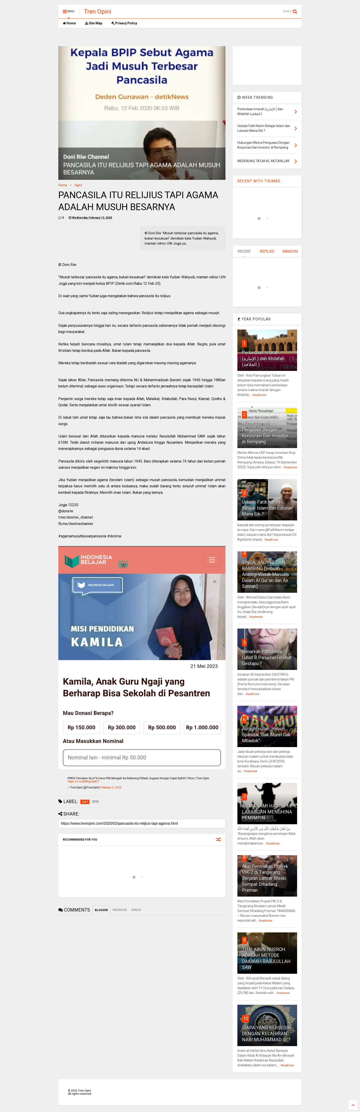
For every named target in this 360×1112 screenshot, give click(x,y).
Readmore (259, 395)
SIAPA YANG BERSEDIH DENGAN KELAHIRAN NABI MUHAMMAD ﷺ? (266, 1033)
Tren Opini (97, 11)
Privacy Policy (124, 23)
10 (245, 1018)
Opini (78, 185)
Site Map (93, 23)
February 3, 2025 (111, 787)
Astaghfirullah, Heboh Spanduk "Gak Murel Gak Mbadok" (266, 734)
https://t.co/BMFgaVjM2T (83, 781)
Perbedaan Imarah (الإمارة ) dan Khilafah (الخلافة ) (263, 358)
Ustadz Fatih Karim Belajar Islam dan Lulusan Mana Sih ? (267, 508)
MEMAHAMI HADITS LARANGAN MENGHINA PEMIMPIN (267, 812)
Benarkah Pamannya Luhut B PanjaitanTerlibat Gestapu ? (267, 657)
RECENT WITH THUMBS (258, 181)
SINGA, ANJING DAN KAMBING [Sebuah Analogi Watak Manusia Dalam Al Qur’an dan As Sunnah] (265, 574)
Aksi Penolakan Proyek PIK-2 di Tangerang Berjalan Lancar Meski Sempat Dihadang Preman (265, 878)
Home (69, 23)
